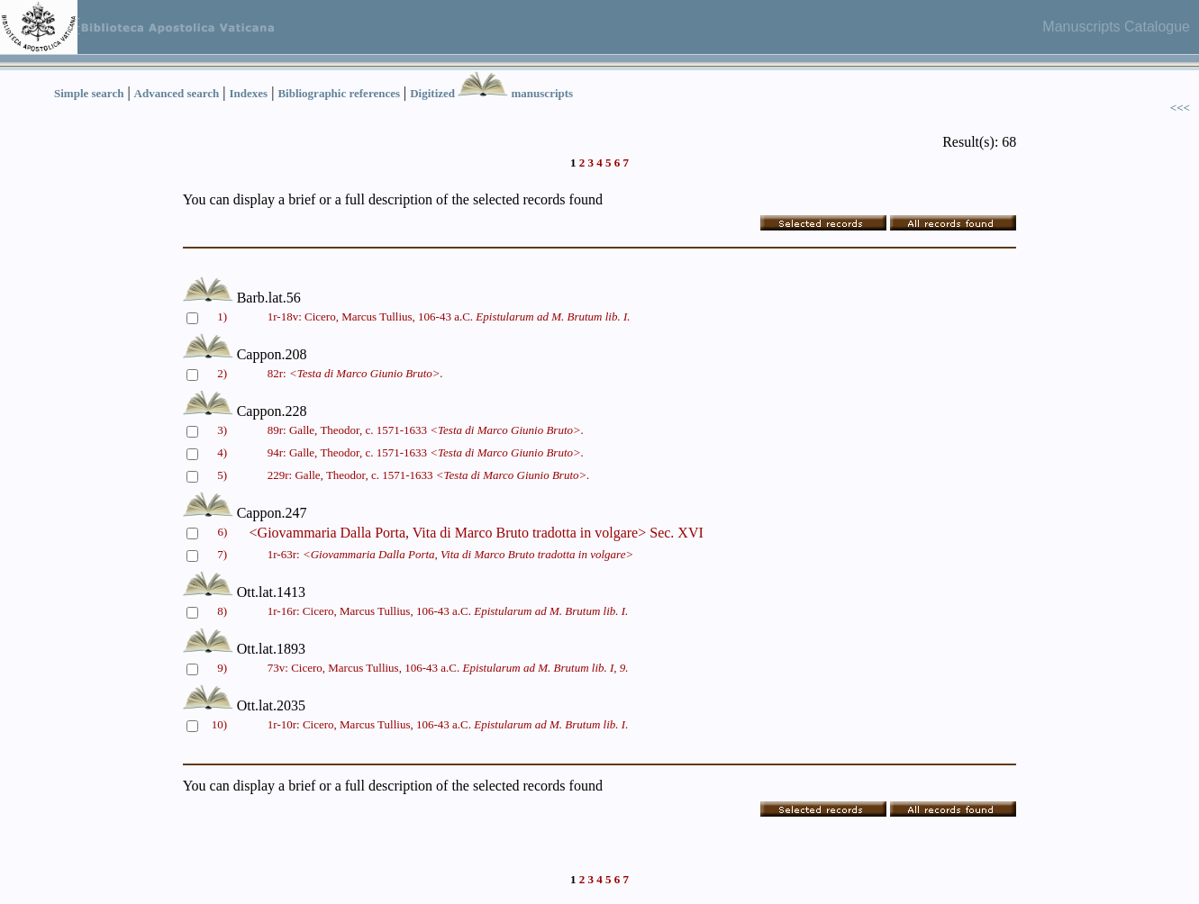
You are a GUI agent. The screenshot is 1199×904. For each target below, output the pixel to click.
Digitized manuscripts (491, 93)
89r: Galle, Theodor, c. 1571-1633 (426, 430)
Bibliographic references (338, 93)
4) (222, 452)
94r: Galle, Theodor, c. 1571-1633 (426, 452)
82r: (355, 373)
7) (222, 554)
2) (222, 373)
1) (222, 316)
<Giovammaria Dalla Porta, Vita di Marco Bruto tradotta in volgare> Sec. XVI (477, 532)
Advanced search (177, 93)
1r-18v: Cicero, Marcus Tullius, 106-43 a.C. (449, 316)
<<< (1180, 107)
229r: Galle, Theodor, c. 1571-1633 (429, 475)
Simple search (88, 93)
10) (219, 724)
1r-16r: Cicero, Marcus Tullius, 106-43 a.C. (448, 611)
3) (222, 430)
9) (222, 667)
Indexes (249, 93)
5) (222, 475)
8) (222, 611)
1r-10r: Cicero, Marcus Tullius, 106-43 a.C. (448, 724)
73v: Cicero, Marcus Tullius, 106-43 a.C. (448, 667)
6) (222, 531)
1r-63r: (450, 554)
